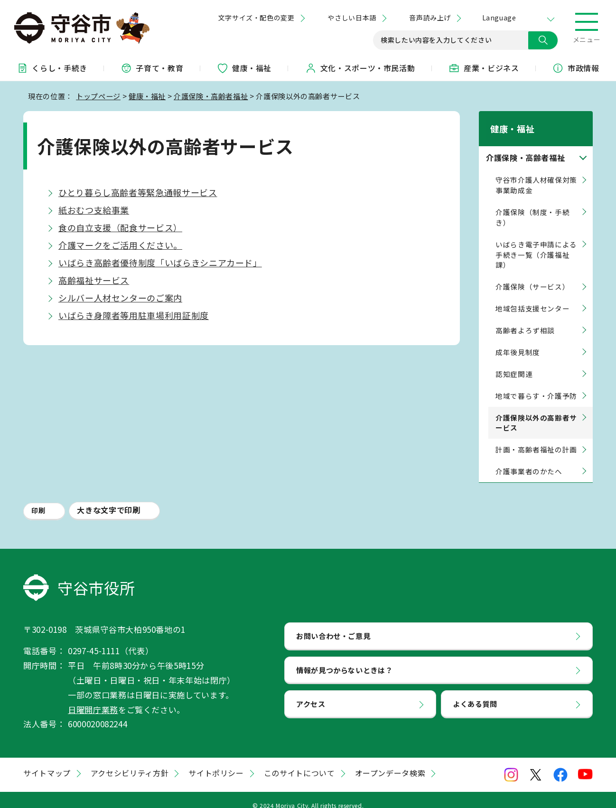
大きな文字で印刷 (108, 499)
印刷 (38, 499)
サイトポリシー (215, 762)
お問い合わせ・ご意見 (333, 624)
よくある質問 (475, 692)
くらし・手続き (52, 68)
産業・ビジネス (483, 68)
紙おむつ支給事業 (93, 210)
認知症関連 (513, 363)
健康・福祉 (244, 68)
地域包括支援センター (532, 297)
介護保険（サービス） (532, 276)
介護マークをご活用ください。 (120, 245)
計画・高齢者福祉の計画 (536, 438)
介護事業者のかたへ (528, 460)
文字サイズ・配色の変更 (256, 17)
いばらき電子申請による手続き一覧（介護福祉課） (536, 243)
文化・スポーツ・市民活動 (360, 68)
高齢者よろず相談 (525, 319)
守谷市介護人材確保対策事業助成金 (536, 174)
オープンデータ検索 (390, 762)
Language (499, 17)
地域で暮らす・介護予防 (536, 384)
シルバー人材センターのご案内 (120, 297)
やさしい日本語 (351, 17)
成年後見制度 (517, 341)
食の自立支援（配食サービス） (120, 227)
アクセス (311, 692)
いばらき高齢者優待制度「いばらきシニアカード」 (160, 262)
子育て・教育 (152, 68)
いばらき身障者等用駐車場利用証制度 (133, 315)
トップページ (98, 96)
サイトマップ (47, 762)
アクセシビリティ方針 (129, 762)
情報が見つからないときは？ (344, 658)
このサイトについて (299, 762)
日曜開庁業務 (93, 698)
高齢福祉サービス (93, 280)
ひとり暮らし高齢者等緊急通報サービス (137, 192)
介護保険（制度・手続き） (532, 206)
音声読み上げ (429, 17)
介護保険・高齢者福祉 (211, 96)
